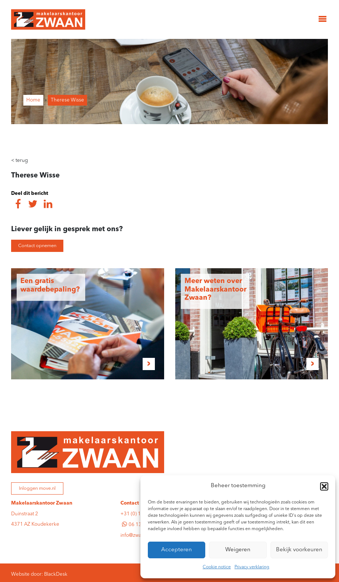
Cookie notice (217, 567)
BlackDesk (55, 574)
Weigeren (237, 550)
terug (19, 160)
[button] (324, 486)
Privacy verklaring (252, 567)
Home (33, 100)
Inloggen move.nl (37, 488)
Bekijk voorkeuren (299, 550)
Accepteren (176, 550)
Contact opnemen (37, 245)
